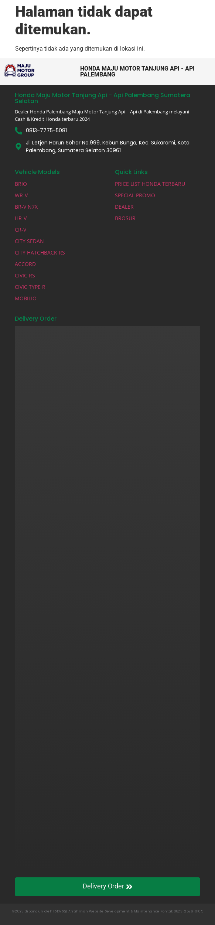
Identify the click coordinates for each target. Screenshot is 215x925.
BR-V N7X (26, 206)
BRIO (21, 183)
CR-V (20, 229)
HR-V (21, 218)
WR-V (21, 195)
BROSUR (125, 218)
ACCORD (25, 263)
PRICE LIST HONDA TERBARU (150, 183)
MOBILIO (26, 298)
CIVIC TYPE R (30, 286)
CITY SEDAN (29, 241)
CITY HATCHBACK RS (40, 252)
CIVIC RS (25, 275)
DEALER (124, 206)
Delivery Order (108, 886)
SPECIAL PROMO (135, 195)
